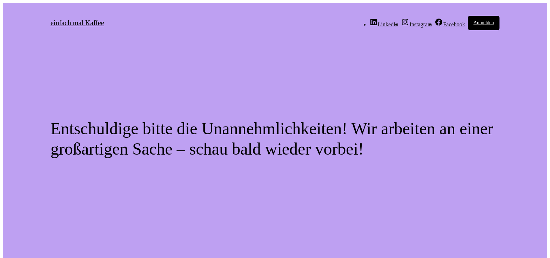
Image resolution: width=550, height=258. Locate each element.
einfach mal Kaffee (77, 23)
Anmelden (484, 22)
